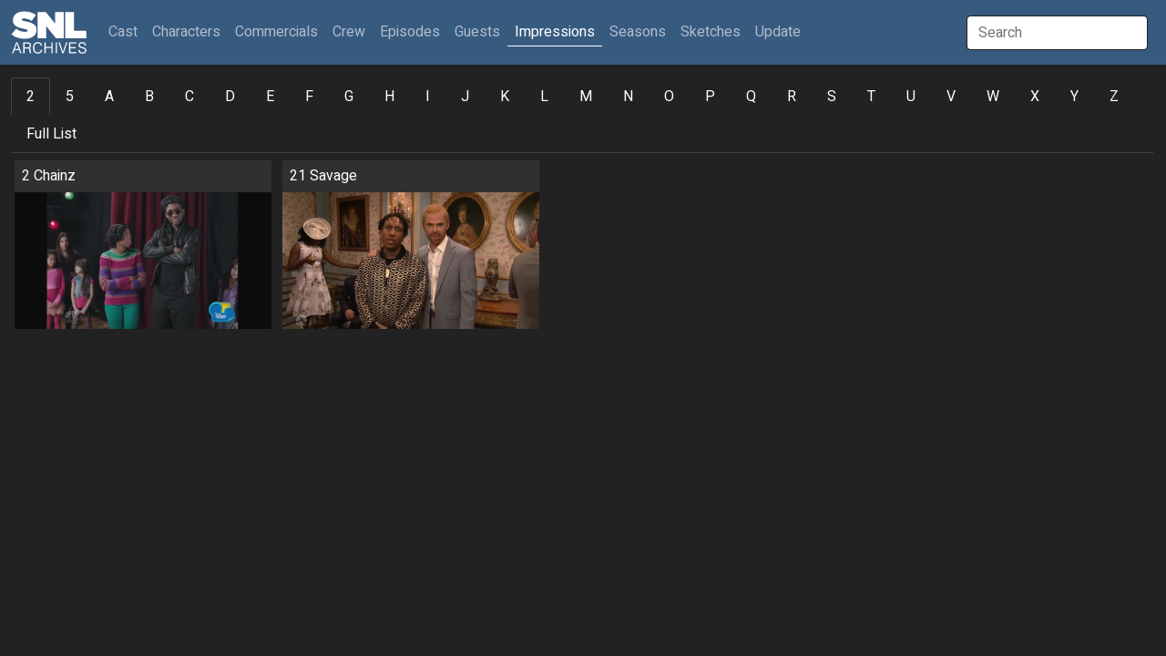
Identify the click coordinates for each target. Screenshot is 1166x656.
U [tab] (910, 97)
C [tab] (189, 97)
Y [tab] (1074, 97)
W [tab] (993, 97)
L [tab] (544, 97)
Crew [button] (348, 32)
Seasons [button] (637, 32)
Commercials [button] (276, 32)
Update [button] (778, 32)
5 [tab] (70, 97)
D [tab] (230, 97)
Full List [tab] (51, 134)
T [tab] (871, 97)
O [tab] (669, 97)
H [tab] (389, 97)
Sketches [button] (710, 32)
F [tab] (309, 97)
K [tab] (504, 97)
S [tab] (831, 97)
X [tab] (1034, 97)
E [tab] (270, 97)
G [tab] (348, 97)
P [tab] (710, 97)
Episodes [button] (410, 32)
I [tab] (427, 97)
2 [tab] (30, 97)
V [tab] (951, 97)
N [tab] (628, 97)
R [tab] (791, 97)
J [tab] (465, 97)
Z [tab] (1114, 97)
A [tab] (109, 97)
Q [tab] (751, 97)
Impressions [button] (555, 32)
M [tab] (585, 97)
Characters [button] (186, 32)
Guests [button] (477, 32)
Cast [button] (126, 31)
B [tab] (149, 97)
